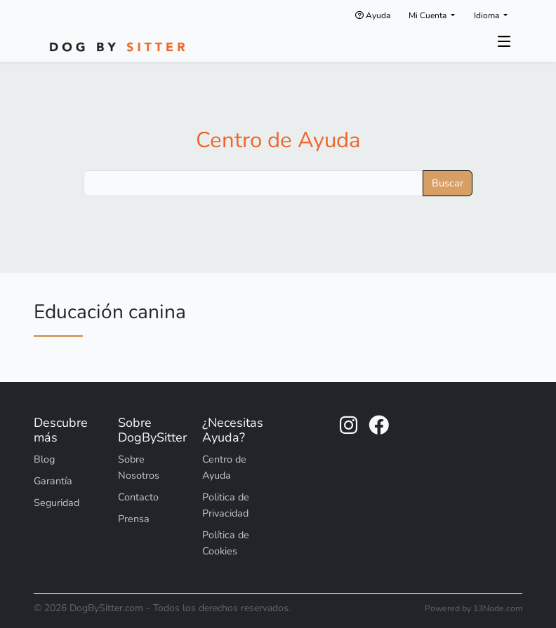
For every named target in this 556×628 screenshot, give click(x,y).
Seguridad (56, 503)
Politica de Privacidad (225, 505)
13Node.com (497, 608)
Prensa (134, 519)
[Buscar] (253, 183)
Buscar (447, 183)
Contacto (138, 497)
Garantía (53, 481)
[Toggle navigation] (504, 41)
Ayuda (372, 15)
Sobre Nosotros (138, 467)
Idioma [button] (487, 15)
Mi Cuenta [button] (429, 15)
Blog (44, 459)
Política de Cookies (225, 543)
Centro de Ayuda (278, 140)
